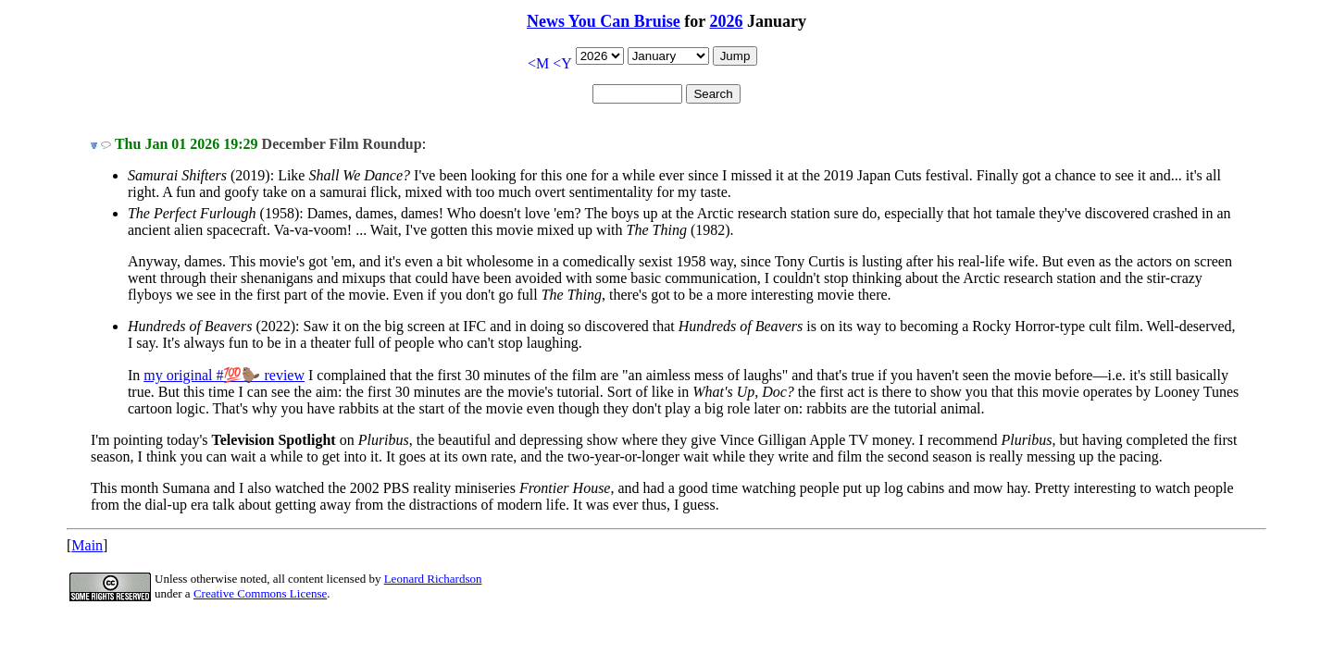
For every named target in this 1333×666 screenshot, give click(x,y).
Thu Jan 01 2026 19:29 (186, 144)
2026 (726, 21)
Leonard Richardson (433, 579)
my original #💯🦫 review (224, 375)
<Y (562, 63)
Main (87, 545)
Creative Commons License (260, 593)
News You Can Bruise (603, 21)
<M (538, 63)
